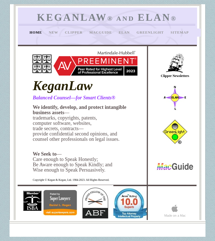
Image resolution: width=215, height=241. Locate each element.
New (54, 32)
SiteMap (179, 32)
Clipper (74, 32)
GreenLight (151, 32)
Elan (125, 32)
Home (36, 32)
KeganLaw (62, 85)
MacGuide (101, 32)
